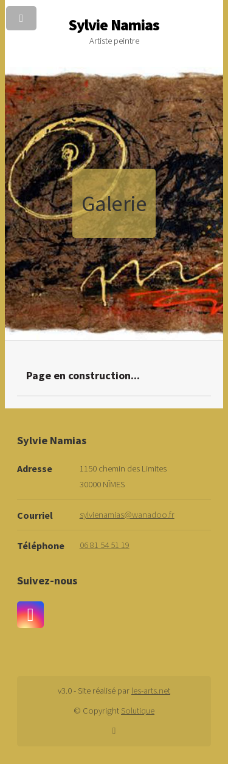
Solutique (137, 710)
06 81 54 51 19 (105, 544)
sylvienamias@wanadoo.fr (127, 514)
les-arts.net (150, 690)
